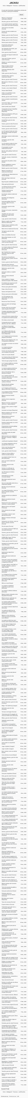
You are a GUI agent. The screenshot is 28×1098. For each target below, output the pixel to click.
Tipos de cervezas (6, 902)
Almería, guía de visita (7, 37)
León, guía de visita (6, 451)
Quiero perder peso (6, 106)
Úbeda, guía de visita (7, 85)
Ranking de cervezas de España (9, 914)
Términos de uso (12, 1096)
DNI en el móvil (5, 583)
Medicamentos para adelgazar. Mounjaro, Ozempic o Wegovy (9, 436)
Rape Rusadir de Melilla (7, 181)
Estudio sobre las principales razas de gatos (9, 308)
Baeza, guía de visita (7, 244)
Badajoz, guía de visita (7, 35)
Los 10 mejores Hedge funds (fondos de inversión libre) (9, 624)
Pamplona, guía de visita (8, 676)
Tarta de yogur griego (7, 360)
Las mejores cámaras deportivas (10, 606)
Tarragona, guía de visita (8, 231)
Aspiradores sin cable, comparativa (7, 973)
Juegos (15, 705)
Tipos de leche (5, 979)
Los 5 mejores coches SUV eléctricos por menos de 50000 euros (9, 665)
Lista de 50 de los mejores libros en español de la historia (10, 317)
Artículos (8, 115)
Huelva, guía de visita (7, 128)
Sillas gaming (5, 184)
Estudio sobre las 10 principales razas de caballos (9, 911)
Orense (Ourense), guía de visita (10, 702)
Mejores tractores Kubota (8, 395)
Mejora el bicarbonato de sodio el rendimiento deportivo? (9, 827)
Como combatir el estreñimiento (9, 99)
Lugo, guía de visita (6, 218)
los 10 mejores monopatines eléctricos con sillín (8, 724)
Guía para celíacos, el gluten (9, 272)
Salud (9, 77)
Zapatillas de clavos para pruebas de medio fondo (8, 214)
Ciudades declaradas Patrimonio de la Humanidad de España (10, 312)
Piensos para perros (7, 294)
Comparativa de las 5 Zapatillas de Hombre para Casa (9, 109)
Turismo (15, 21)
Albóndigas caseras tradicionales (10, 136)
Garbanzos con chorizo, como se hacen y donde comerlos (10, 522)
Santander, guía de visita (8, 708)
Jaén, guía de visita (6, 154)
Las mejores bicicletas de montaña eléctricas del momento (10, 548)
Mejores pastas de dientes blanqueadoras (8, 812)
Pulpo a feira (5, 289)
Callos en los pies (6, 354)
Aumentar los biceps (7, 410)
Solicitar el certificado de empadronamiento (8, 469)
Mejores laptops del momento (9, 883)
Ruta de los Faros (6, 301)
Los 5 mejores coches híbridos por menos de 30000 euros (9, 1011)
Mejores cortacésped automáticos (7, 18)
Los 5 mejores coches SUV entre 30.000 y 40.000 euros (10, 647)
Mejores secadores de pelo (8, 499)
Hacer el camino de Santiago (9, 304)
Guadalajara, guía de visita (8, 653)
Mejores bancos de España (8, 506)
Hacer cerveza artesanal (8, 275)
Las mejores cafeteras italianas (9, 590)
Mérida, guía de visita (7, 96)
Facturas (15, 5)
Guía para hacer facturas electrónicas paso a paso (8, 265)
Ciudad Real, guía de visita (8, 120)
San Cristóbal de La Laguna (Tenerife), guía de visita (8, 252)
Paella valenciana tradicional (9, 556)
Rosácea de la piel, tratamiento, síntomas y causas (9, 503)
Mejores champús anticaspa (9, 517)
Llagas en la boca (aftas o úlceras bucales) (8, 454)
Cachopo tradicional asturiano (9, 954)
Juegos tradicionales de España (9, 735)
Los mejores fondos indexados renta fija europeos (9, 808)
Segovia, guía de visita (7, 535)
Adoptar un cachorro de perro (9, 62)
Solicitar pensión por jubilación (9, 495)
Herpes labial (5, 90)
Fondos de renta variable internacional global (8, 650)
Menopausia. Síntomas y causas (10, 82)
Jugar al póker (5, 748)
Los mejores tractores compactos (7, 348)
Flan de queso (5, 526)
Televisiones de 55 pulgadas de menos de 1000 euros (9, 715)
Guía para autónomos (7, 891)
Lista (15, 317)
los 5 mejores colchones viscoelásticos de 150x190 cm (9, 570)
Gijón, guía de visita (6, 699)
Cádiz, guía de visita (7, 73)
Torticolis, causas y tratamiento (9, 157)
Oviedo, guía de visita (7, 420)
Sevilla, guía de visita (7, 430)
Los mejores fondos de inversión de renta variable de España (10, 792)
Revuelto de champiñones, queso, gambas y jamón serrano (10, 257)
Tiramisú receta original (7, 1004)
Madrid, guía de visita (7, 168)
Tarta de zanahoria (6, 126)
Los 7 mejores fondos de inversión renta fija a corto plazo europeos (10, 377)
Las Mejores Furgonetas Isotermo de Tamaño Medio (8, 327)
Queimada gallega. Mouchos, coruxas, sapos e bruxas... (9, 202)
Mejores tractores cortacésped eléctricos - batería (9, 403)
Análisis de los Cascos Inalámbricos (7, 797)
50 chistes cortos (6, 320)
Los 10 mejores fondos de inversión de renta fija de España (10, 838)
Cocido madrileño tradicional (9, 860)
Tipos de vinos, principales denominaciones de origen (8, 782)
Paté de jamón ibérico (7, 42)
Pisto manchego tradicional (8, 178)
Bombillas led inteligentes (8, 197)
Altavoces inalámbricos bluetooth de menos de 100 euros (8, 853)
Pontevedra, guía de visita (8, 206)
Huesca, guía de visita (7, 123)
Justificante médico (6, 1077)
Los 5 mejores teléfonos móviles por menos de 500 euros (10, 364)
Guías (9, 104)
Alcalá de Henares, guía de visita (10, 757)
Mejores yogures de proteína (9, 804)
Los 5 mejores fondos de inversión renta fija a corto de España (9, 934)
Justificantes (21, 5)
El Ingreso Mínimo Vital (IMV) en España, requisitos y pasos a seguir (9, 566)
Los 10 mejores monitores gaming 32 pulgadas (8, 1035)
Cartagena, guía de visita (8, 139)
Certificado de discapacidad (9, 1057)
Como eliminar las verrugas (8, 510)
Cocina (4, 29)
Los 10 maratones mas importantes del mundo (7, 297)
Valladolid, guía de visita (8, 720)
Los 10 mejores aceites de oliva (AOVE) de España (9, 144)
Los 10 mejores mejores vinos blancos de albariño (9, 689)
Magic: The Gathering (7, 705)
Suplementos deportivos (8, 552)
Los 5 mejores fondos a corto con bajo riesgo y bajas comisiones (9, 630)
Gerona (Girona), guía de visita (9, 834)
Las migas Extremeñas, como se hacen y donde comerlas (10, 491)
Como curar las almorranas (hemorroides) (8, 448)
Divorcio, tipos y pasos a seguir (9, 406)
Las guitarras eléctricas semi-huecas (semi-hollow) (9, 621)
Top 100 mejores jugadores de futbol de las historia (9, 857)
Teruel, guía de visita (7, 117)
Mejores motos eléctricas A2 (9, 921)
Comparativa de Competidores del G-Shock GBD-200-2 (9, 579)
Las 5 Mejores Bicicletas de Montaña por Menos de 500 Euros (8, 332)
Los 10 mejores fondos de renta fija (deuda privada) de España (9, 131)
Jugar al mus (5, 727)
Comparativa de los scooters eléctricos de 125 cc (9, 323)
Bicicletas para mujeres (7, 898)
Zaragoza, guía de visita (7, 464)
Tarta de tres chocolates (8, 27)
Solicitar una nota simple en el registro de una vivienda (9, 880)
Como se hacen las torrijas (8, 1045)
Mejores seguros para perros (9, 925)
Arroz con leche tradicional (8, 460)
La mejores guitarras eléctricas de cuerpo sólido (9, 369)
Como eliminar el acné (7, 755)
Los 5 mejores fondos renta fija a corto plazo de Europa (10, 24)
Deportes (4, 70)
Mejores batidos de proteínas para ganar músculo (9, 998)
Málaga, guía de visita (7, 40)
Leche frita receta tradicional (9, 668)
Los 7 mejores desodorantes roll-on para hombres (10, 820)
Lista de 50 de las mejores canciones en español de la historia (8, 1085)
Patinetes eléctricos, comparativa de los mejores (8, 894)
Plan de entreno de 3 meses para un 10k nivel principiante (10, 986)
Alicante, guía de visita (7, 21)
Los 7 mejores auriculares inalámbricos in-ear (8, 643)
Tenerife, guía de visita (7, 1071)
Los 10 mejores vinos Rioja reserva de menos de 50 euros (9, 843)
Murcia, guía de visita (7, 79)
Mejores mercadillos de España (9, 871)
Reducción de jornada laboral (9, 672)
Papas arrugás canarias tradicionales (7, 66)
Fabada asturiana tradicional (9, 761)
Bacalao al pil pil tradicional (8, 486)
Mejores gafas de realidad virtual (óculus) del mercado (10, 958)
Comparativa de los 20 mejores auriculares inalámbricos (9, 769)
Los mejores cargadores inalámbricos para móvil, (8, 586)
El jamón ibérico (6, 904)
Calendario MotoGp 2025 (8, 69)
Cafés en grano (5, 1065)
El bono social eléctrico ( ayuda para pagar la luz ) (9, 1054)
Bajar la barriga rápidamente (9, 1073)
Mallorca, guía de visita (7, 679)
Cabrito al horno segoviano (8, 399)
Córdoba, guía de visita (7, 764)
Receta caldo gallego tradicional (9, 151)
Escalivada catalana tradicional (9, 194)
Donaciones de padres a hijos (9, 160)
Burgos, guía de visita (7, 657)
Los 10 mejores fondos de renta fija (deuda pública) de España (9, 946)
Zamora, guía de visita (7, 831)
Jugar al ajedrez (6, 746)
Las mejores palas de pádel (8, 432)
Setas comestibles (6, 234)
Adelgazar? (9, 5)
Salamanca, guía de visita (8, 268)
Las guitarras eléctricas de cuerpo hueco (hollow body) (9, 611)
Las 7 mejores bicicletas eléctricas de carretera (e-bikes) (10, 638)
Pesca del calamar (6, 877)
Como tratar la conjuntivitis (8, 742)
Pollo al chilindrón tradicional (9, 847)
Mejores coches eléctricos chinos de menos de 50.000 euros (8, 617)
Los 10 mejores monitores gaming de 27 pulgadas (8, 731)
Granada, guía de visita (7, 1023)
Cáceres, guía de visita (7, 532)
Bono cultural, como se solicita (9, 751)
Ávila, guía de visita (6, 776)
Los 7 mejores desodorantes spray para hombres (9, 1038)
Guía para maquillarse (7, 773)
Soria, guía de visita (6, 52)
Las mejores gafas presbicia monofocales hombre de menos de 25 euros (9, 603)
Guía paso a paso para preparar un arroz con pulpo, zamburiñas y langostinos (9, 561)
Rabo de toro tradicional (8, 228)
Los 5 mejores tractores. (8, 994)
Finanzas (15, 25)
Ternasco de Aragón (7, 711)
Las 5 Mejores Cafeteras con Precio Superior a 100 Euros (9, 1049)
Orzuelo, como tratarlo (7, 88)
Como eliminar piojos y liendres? (10, 937)
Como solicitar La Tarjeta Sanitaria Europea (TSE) (8, 280)
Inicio (4, 5)
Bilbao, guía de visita (7, 718)
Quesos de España (6, 291)
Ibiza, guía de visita (6, 875)
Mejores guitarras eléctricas (8, 1041)
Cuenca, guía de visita (7, 262)
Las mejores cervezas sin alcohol (10, 343)
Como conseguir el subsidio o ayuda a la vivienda (9, 1080)
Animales (4, 63)
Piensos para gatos (6, 286)
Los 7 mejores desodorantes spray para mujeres (9, 634)
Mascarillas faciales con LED (9, 237)
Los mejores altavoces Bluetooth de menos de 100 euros (10, 247)
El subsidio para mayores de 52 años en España (9, 283)
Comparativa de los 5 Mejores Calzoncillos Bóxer (9, 1031)
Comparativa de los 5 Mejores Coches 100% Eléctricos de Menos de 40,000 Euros (9, 1027)
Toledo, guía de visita (7, 541)
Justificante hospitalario (8, 441)
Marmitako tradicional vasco (9, 479)
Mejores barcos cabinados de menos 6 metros (9, 598)
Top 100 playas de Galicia (8, 472)
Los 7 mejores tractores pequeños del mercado (7, 1007)
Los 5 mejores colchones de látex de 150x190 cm (9, 388)
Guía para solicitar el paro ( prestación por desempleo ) (8, 787)
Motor (9, 19)
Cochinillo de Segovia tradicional (10, 54)
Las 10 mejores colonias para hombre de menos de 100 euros (9, 684)
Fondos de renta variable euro (9, 31)
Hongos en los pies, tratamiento (9, 210)
